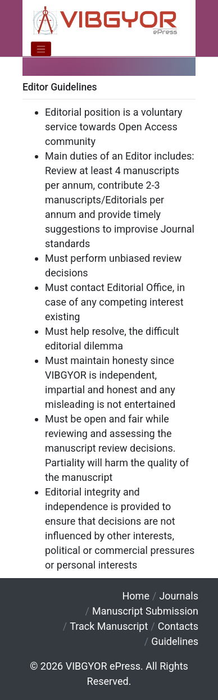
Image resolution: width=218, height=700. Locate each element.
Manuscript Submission (145, 611)
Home (135, 596)
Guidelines (174, 641)
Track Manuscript (109, 626)
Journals (178, 596)
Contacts (178, 626)
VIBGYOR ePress (103, 666)
